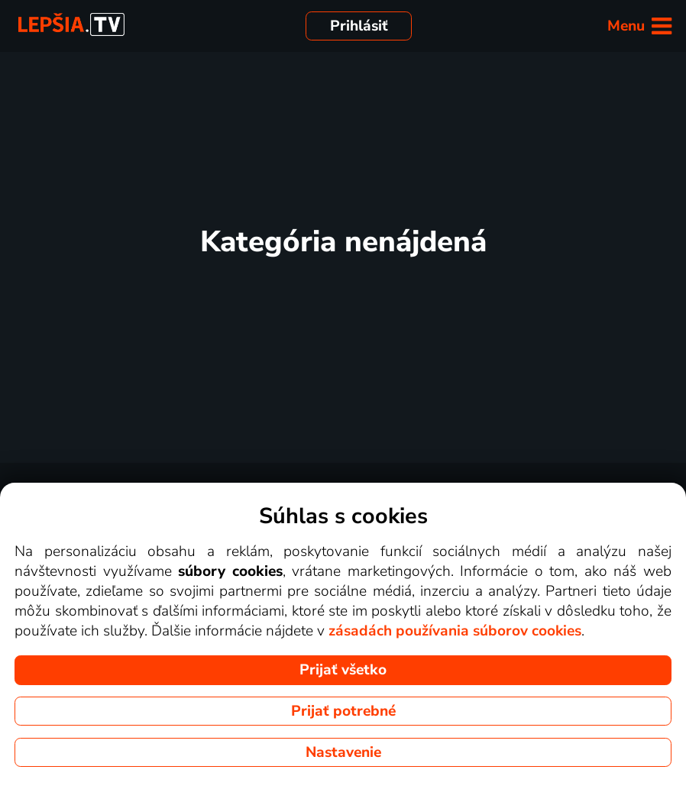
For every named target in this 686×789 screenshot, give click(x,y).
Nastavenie (343, 752)
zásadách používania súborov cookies (454, 631)
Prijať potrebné (343, 711)
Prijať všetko (343, 670)
